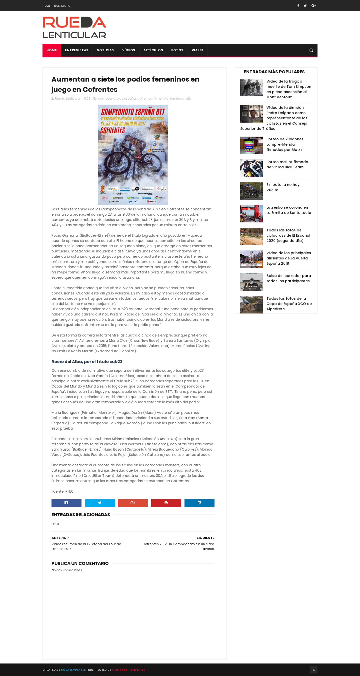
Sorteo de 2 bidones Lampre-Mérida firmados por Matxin (285, 144)
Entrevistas (76, 50)
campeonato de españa (117, 98)
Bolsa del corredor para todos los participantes (288, 278)
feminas (176, 98)
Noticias (105, 50)
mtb (188, 98)
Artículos (153, 50)
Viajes (198, 50)
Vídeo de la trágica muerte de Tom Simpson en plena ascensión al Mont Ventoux (288, 89)
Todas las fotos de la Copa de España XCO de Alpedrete (289, 303)
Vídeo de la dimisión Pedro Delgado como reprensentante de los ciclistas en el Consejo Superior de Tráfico (274, 118)
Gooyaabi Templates (129, 670)
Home (46, 6)
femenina (161, 98)
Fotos (177, 50)
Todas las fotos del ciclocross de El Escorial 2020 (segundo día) (288, 235)
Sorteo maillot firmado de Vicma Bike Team (287, 164)
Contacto (62, 6)
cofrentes (145, 98)
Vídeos (128, 50)
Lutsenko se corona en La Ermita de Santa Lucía (288, 210)
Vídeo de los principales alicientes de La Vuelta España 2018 (288, 258)
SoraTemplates (73, 670)
